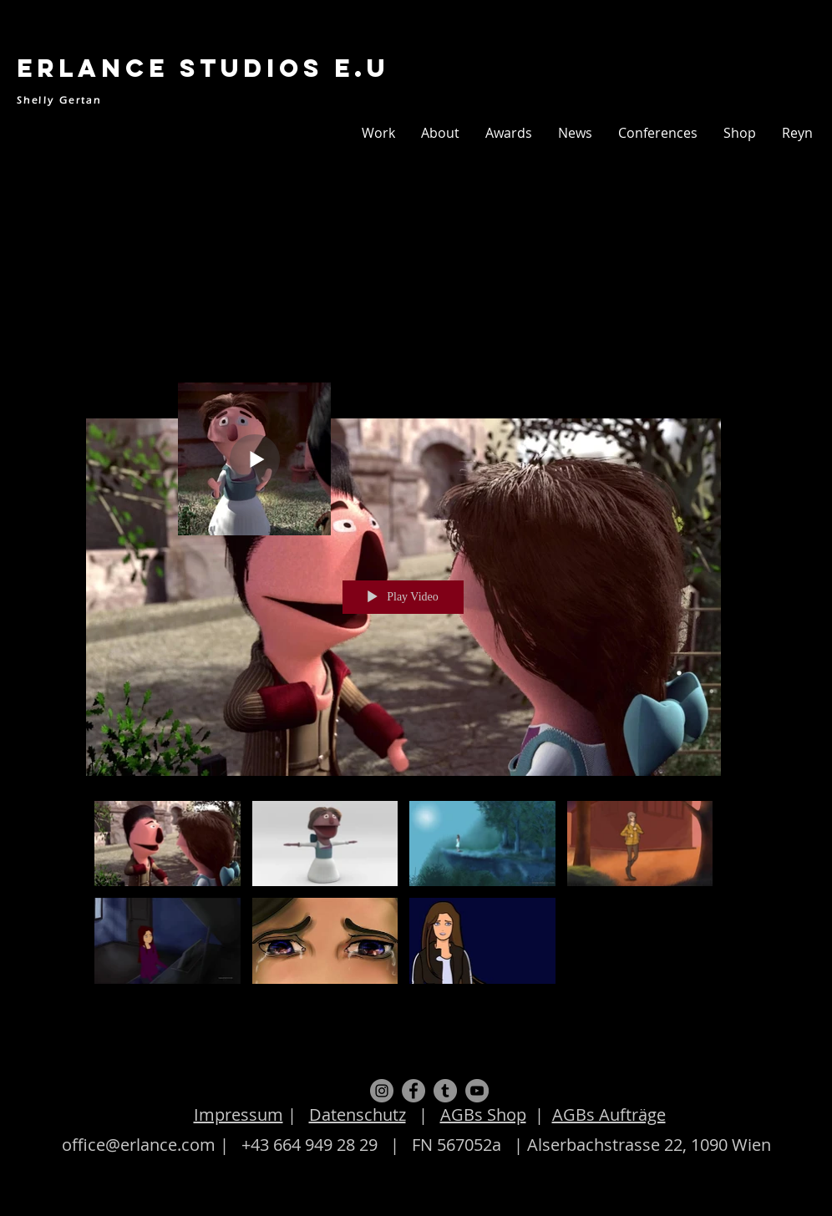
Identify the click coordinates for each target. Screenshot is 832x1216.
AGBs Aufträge (609, 1114)
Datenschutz (357, 1114)
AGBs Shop (483, 1114)
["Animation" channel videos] (403, 896)
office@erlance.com (139, 1144)
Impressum (238, 1114)
